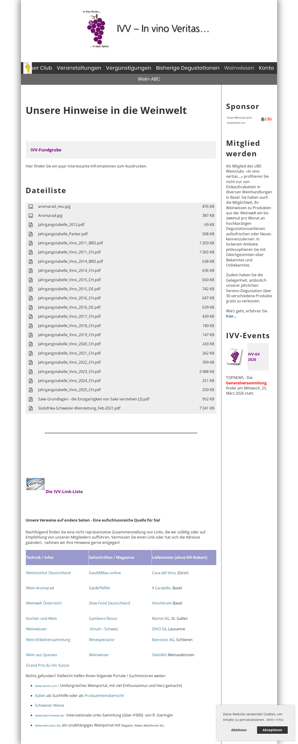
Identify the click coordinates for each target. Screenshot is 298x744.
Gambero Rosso (103, 618)
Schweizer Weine (49, 705)
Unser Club (38, 68)
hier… (231, 316)
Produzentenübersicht (104, 695)
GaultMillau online (105, 572)
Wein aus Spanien (41, 654)
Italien (40, 695)
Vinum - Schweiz (104, 628)
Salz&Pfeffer (99, 587)
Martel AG (160, 618)
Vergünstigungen (128, 68)
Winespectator (102, 639)
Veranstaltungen (79, 68)
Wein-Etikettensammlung (48, 639)
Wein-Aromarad (40, 587)
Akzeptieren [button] (272, 730)
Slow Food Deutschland (109, 603)
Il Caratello (161, 587)
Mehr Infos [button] (275, 719)
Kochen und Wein (41, 618)
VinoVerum (162, 603)
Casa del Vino (164, 572)
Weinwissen (239, 68)
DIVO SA (159, 628)
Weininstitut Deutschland (48, 572)
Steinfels (160, 654)
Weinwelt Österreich (44, 603)
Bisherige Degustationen (188, 68)
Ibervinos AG (163, 639)
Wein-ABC (149, 79)
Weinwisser (99, 654)
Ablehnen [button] (239, 730)
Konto (266, 68)
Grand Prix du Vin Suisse (47, 665)
